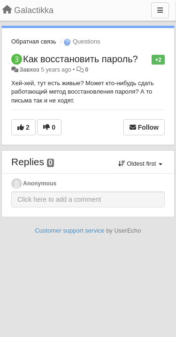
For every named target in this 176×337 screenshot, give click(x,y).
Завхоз (29, 69)
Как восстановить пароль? (80, 59)
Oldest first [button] (140, 163)
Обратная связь (33, 41)
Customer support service (69, 230)
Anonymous (39, 183)
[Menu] (160, 10)
